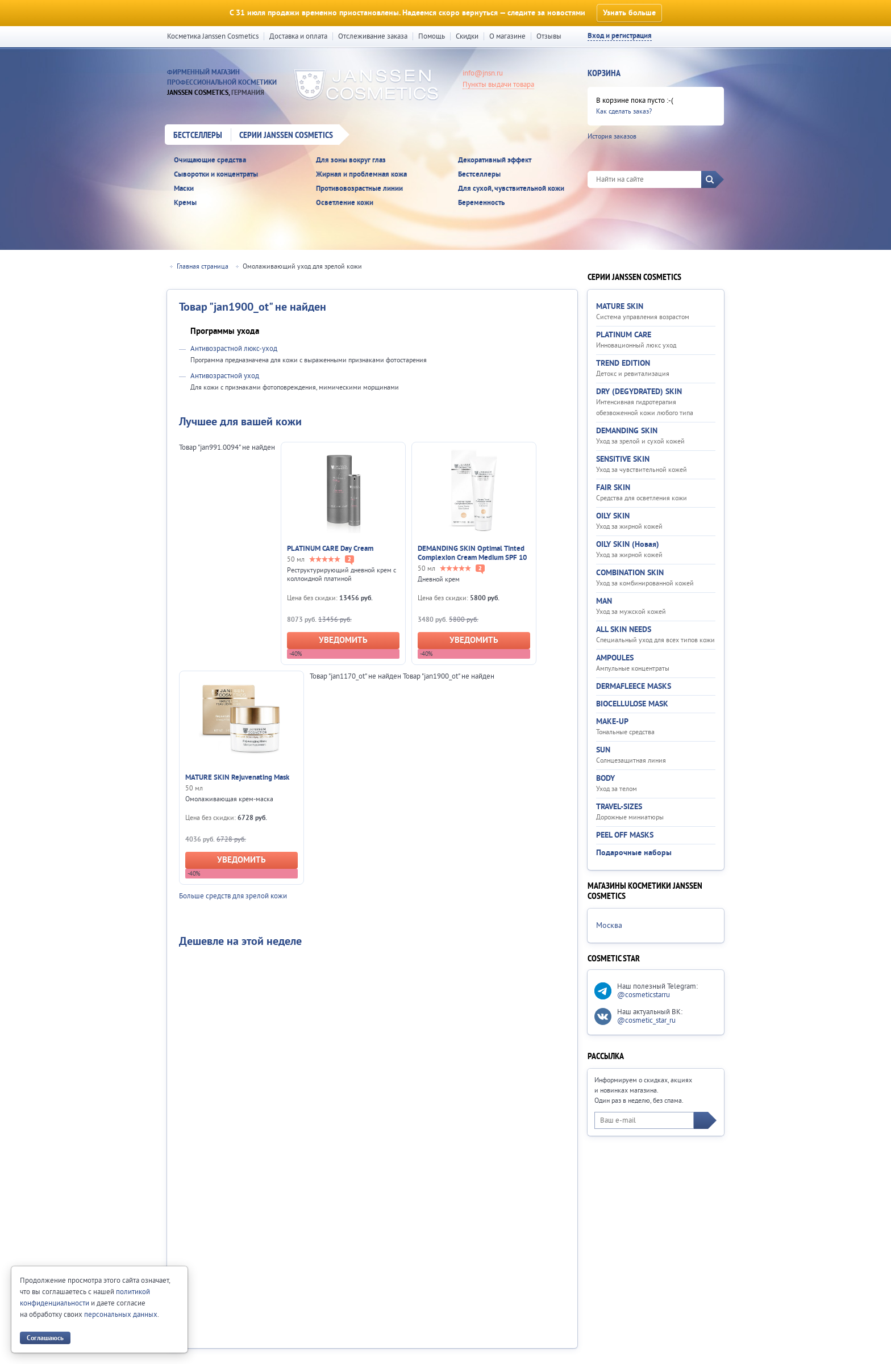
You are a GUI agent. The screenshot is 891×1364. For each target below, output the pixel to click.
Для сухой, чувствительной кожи (511, 189)
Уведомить (343, 640)
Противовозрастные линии (359, 189)
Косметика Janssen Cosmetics (213, 36)
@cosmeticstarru (643, 995)
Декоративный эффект (494, 160)
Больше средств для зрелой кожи (233, 896)
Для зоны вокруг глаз (351, 160)
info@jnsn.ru (483, 73)
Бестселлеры (197, 135)
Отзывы (548, 36)
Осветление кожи (344, 203)
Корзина (604, 74)
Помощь (431, 36)
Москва (609, 925)
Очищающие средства (210, 160)
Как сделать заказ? (624, 111)
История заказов (612, 136)
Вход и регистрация (620, 36)
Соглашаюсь (45, 1338)
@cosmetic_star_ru (646, 1020)
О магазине (507, 36)
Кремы (185, 203)
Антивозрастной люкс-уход (233, 349)
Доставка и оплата (298, 36)
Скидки (467, 36)
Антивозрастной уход (224, 376)
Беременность (481, 203)
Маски (184, 189)
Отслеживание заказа (372, 36)
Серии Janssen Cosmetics (286, 135)
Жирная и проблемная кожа (361, 174)
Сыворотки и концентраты (216, 174)
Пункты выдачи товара (498, 85)
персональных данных (120, 1315)
